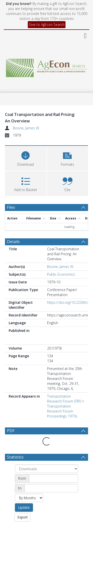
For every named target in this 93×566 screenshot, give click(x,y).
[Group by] (46, 457)
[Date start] (53, 466)
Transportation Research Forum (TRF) (64, 399)
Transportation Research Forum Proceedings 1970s (62, 411)
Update (24, 495)
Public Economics (61, 274)
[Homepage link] (46, 66)
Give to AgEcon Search (46, 24)
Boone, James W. (26, 128)
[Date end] (51, 476)
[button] (67, 157)
